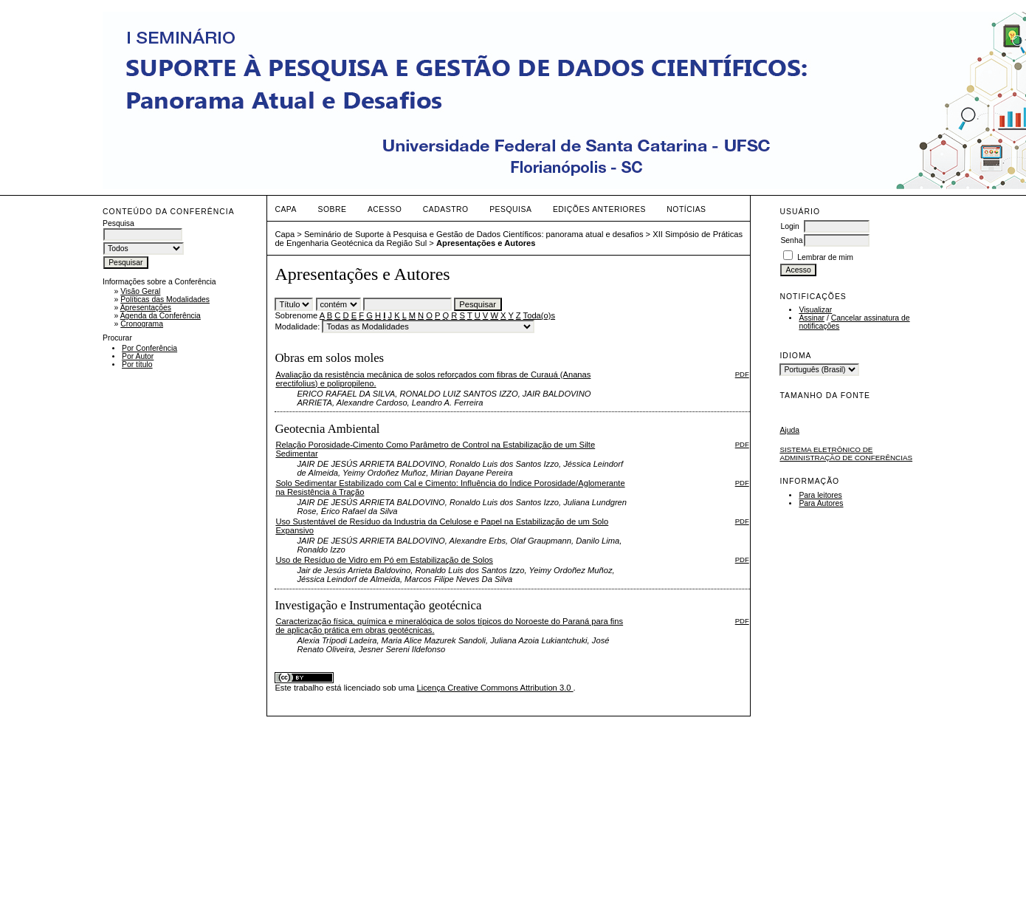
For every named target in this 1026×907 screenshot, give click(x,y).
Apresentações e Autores (486, 243)
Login (789, 226)
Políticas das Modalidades (165, 299)
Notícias (686, 209)
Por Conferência (149, 348)
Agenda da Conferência (160, 316)
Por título (137, 364)
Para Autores (821, 503)
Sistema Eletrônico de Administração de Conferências (845, 453)
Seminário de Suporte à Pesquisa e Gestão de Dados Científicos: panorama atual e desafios (474, 234)
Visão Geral (140, 291)
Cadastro (446, 209)
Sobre (331, 209)
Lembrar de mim (825, 257)
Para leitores (820, 495)
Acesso (385, 209)
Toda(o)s (539, 315)
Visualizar (815, 310)
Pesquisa (510, 209)
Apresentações (145, 308)
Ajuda (789, 430)
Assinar (811, 318)
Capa (286, 209)
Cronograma (141, 324)
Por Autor (138, 356)
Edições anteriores (599, 209)
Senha (791, 240)
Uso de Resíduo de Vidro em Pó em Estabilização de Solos (384, 559)
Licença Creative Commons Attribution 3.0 (495, 687)
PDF (742, 374)
